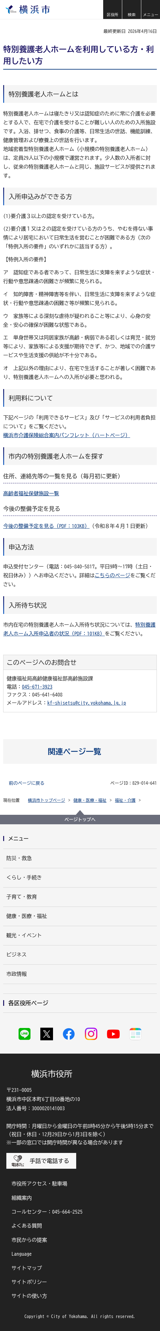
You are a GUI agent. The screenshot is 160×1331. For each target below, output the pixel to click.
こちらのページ (112, 575)
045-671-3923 (37, 686)
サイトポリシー (29, 1282)
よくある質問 (26, 1225)
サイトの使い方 (29, 1295)
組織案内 (21, 1197)
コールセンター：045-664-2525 (47, 1211)
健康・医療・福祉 (90, 800)
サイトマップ (26, 1268)
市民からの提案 (29, 1239)
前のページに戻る (26, 783)
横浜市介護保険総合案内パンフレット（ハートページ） (66, 435)
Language (21, 1253)
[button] (112, 9)
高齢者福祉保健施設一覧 (31, 493)
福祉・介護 (125, 800)
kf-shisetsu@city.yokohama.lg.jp (86, 702)
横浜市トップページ (46, 800)
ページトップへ (80, 819)
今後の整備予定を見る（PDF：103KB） (46, 526)
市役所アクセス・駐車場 (39, 1183)
